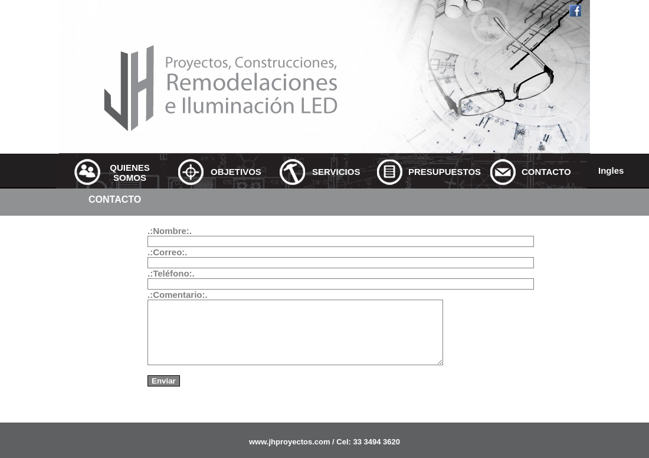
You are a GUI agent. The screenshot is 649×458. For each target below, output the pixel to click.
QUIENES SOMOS (130, 173)
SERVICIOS (335, 172)
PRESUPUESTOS (431, 172)
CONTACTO (545, 172)
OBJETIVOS (234, 172)
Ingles (611, 170)
